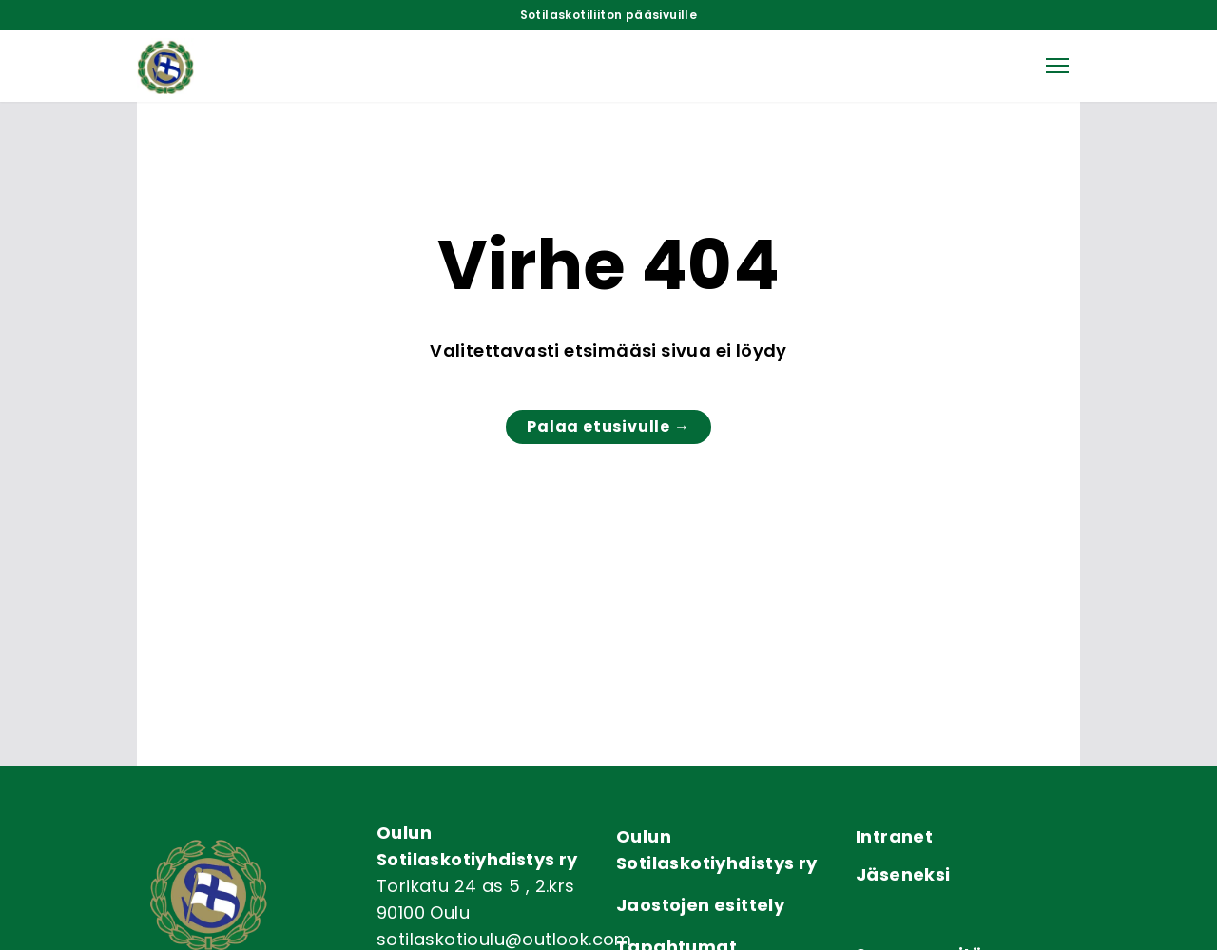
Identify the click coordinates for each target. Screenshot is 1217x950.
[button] (1057, 65)
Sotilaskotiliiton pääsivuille (609, 15)
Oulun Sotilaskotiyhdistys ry (717, 849)
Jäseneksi (903, 874)
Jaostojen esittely (700, 905)
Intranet (894, 836)
